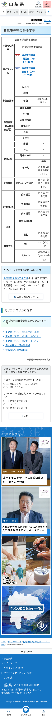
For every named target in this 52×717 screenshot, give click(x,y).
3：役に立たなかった (17, 387)
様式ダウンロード (14, 641)
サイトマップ (10, 663)
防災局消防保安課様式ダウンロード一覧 (26, 321)
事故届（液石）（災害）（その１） (23, 336)
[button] (38, 4)
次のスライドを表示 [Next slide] (49, 11)
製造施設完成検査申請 (16, 350)
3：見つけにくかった (17, 408)
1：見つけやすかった (17, 400)
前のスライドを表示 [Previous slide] (3, 11)
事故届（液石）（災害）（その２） (23, 340)
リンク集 (8, 677)
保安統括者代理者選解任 (17, 345)
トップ (3, 641)
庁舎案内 (8, 658)
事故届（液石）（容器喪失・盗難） (23, 331)
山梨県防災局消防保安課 (15, 278)
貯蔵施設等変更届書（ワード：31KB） (28, 71)
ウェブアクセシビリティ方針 (18, 672)
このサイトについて (14, 668)
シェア (47, 20)
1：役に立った (13, 383)
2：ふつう (33, 383)
